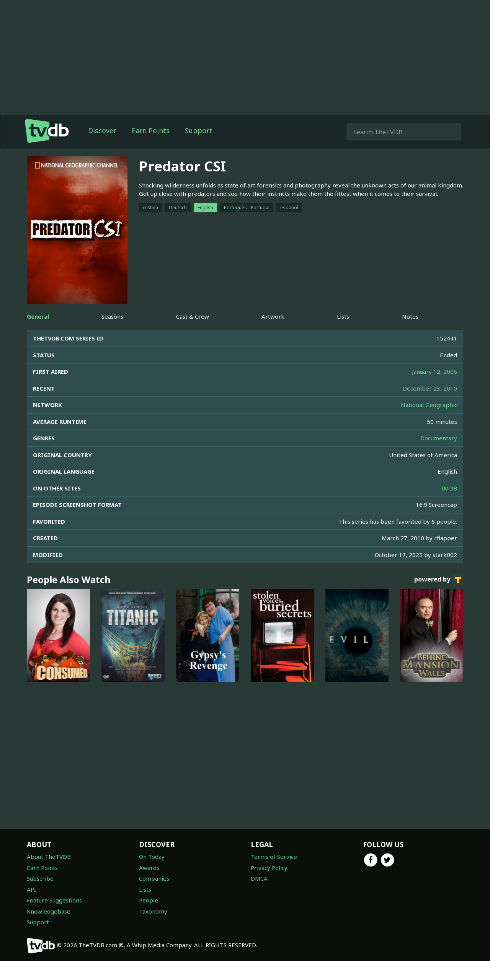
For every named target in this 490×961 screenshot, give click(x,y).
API (31, 889)
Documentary (438, 438)
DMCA (259, 878)
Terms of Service (274, 856)
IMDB (449, 488)
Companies (154, 878)
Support (198, 130)
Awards (149, 867)
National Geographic (429, 405)
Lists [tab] (343, 316)
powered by (438, 580)
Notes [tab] (410, 316)
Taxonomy (153, 911)
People (148, 900)
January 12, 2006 (434, 371)
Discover (102, 130)
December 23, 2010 (430, 388)
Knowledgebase (48, 911)
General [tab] (38, 316)
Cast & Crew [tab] (192, 316)
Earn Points (151, 130)
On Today (152, 856)
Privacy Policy (269, 867)
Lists (145, 889)
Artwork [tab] (272, 316)
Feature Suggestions (54, 900)
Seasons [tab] (112, 316)
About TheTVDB (49, 856)
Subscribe (40, 878)
